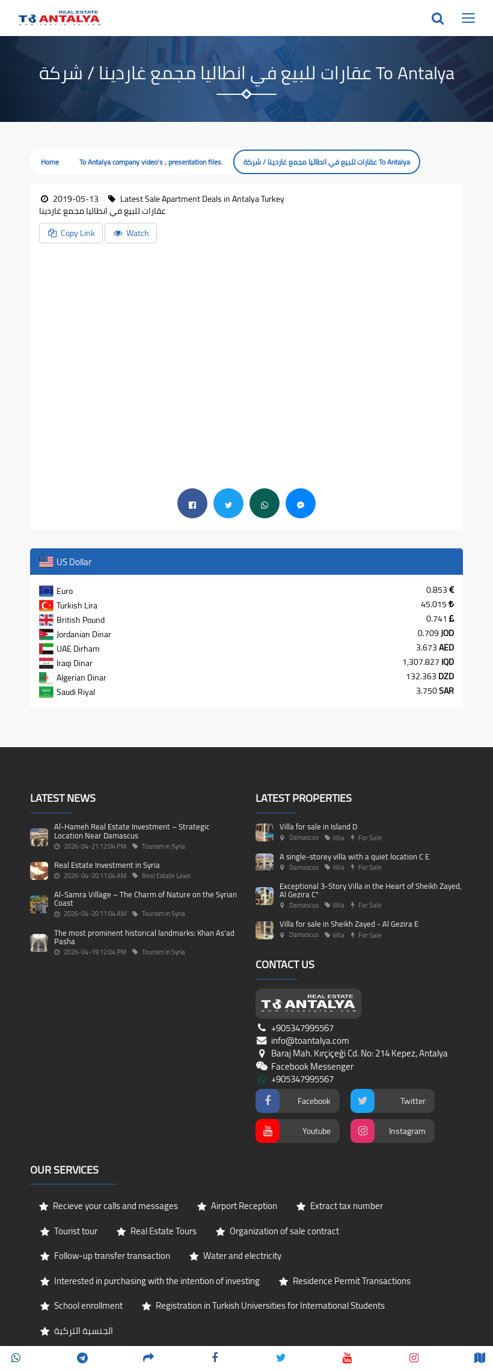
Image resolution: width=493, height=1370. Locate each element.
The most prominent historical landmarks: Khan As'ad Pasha (144, 937)
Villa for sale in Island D (318, 826)
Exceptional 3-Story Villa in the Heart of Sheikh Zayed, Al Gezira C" (371, 890)
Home (50, 162)
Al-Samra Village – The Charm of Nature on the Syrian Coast (145, 898)
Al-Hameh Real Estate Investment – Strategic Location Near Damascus (132, 830)
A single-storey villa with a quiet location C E (354, 856)
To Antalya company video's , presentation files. (151, 162)
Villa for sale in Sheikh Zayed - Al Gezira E (349, 924)
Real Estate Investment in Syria (107, 865)
